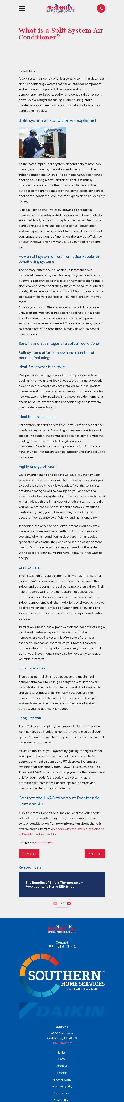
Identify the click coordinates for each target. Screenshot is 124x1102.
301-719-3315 (62, 946)
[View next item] (69, 903)
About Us (61, 1065)
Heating (62, 1072)
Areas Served (62, 1093)
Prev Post (29, 854)
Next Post (95, 854)
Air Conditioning (43, 842)
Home (62, 1059)
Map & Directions (62, 1043)
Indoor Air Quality (62, 1086)
